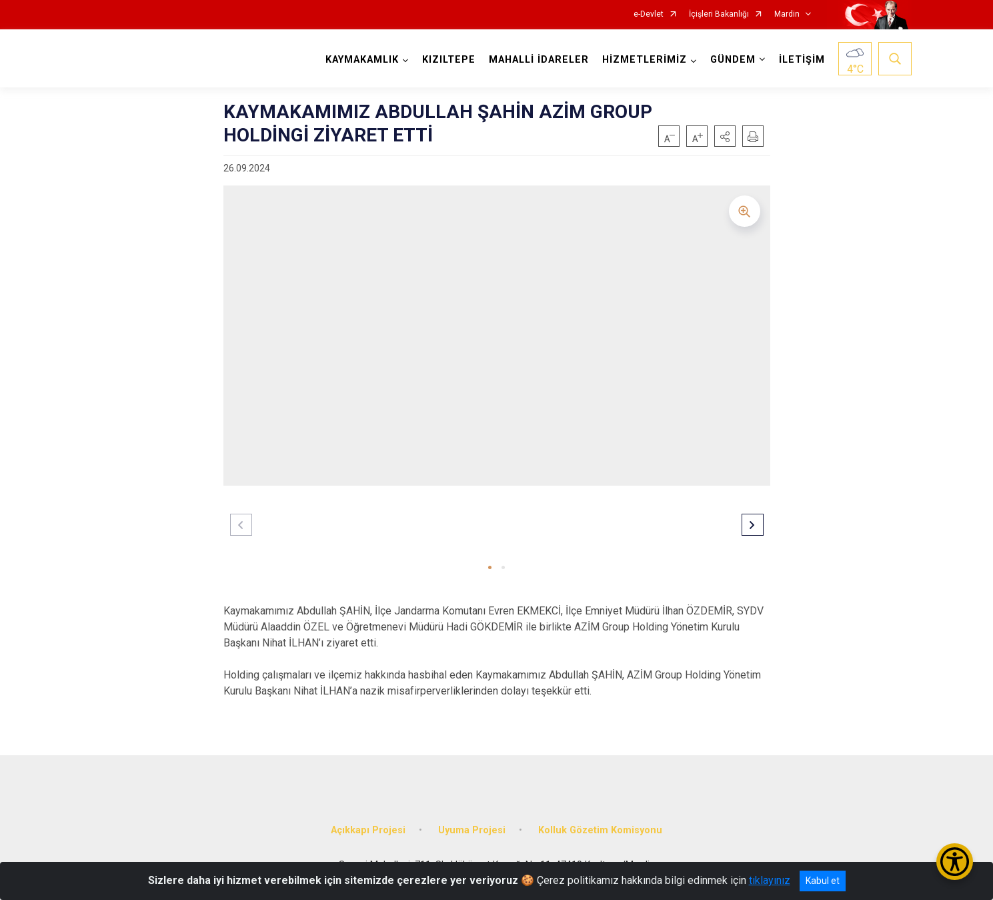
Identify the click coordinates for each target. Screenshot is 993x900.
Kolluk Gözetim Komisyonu (600, 830)
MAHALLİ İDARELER (539, 59)
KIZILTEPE (448, 59)
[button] (725, 136)
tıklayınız (769, 880)
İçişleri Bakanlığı (719, 14)
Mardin (787, 14)
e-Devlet (649, 14)
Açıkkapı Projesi (368, 830)
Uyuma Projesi (472, 830)
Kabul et (823, 880)
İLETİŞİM (802, 59)
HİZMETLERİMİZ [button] (644, 59)
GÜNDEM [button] (733, 59)
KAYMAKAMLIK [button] (362, 59)
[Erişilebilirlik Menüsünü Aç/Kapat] (954, 861)
